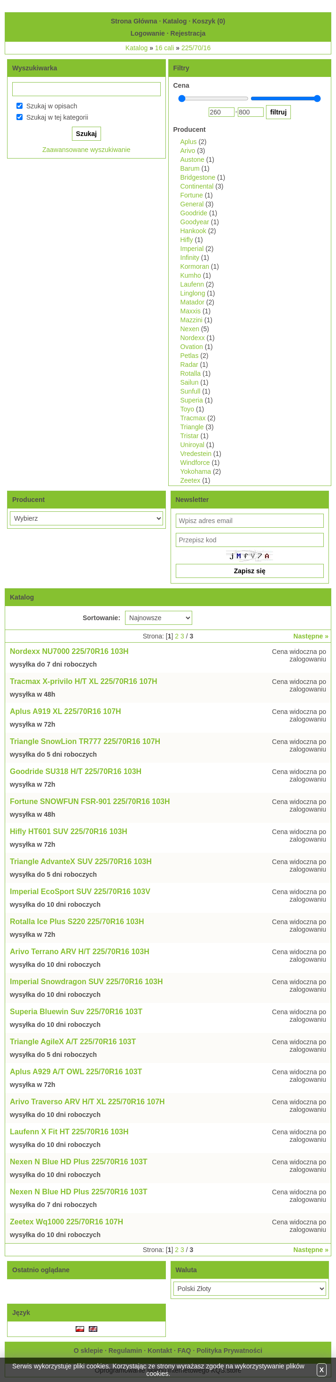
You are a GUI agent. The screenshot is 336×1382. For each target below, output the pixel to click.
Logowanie (148, 33)
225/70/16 (196, 48)
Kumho (190, 275)
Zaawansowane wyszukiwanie (86, 149)
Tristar (189, 436)
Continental (197, 186)
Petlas (189, 355)
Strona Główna (134, 21)
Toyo (187, 409)
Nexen (189, 329)
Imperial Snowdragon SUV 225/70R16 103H (86, 982)
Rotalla (190, 373)
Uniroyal (192, 444)
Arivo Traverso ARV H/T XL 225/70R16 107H (87, 1102)
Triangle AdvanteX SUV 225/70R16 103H (81, 862)
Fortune (191, 195)
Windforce (195, 462)
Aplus (188, 141)
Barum (190, 168)
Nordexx (192, 338)
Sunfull (190, 391)
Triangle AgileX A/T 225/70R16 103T (73, 1042)
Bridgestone (198, 177)
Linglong (192, 293)
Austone (192, 159)
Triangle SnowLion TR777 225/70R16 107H (85, 741)
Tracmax (193, 418)
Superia (191, 400)
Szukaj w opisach (51, 106)
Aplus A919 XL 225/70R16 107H (65, 711)
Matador (192, 302)
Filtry (181, 68)
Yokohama (195, 471)
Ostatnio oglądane (41, 1270)
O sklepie (88, 1350)
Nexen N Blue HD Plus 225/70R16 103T (79, 1162)
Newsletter (192, 499)
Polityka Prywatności (229, 1350)
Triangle (192, 427)
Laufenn (192, 284)
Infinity (189, 257)
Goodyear (194, 222)
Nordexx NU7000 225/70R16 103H (69, 651)
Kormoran (194, 266)
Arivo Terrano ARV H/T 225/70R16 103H (79, 952)
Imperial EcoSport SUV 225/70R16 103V (80, 892)
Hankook (193, 231)
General (192, 204)
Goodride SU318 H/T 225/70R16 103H (75, 771)
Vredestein (195, 453)
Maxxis (190, 311)
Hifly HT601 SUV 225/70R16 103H (68, 831)
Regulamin (125, 1350)
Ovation (191, 346)
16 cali (164, 48)
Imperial (192, 248)
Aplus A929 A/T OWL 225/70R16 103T (76, 1072)
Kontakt (160, 1350)
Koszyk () (208, 21)
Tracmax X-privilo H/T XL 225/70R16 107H (83, 681)
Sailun (189, 382)
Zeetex (190, 480)
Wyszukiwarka (34, 68)
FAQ (184, 1350)
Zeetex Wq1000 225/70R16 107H (66, 1222)
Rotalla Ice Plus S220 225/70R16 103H (77, 922)
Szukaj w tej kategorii (57, 117)
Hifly (186, 239)
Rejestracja (188, 33)
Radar (189, 364)
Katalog (175, 21)
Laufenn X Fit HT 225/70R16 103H (69, 1132)
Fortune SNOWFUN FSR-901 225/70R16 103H (90, 801)
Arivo (187, 150)
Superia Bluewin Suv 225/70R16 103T (76, 1012)
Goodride (194, 213)
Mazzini (191, 320)
